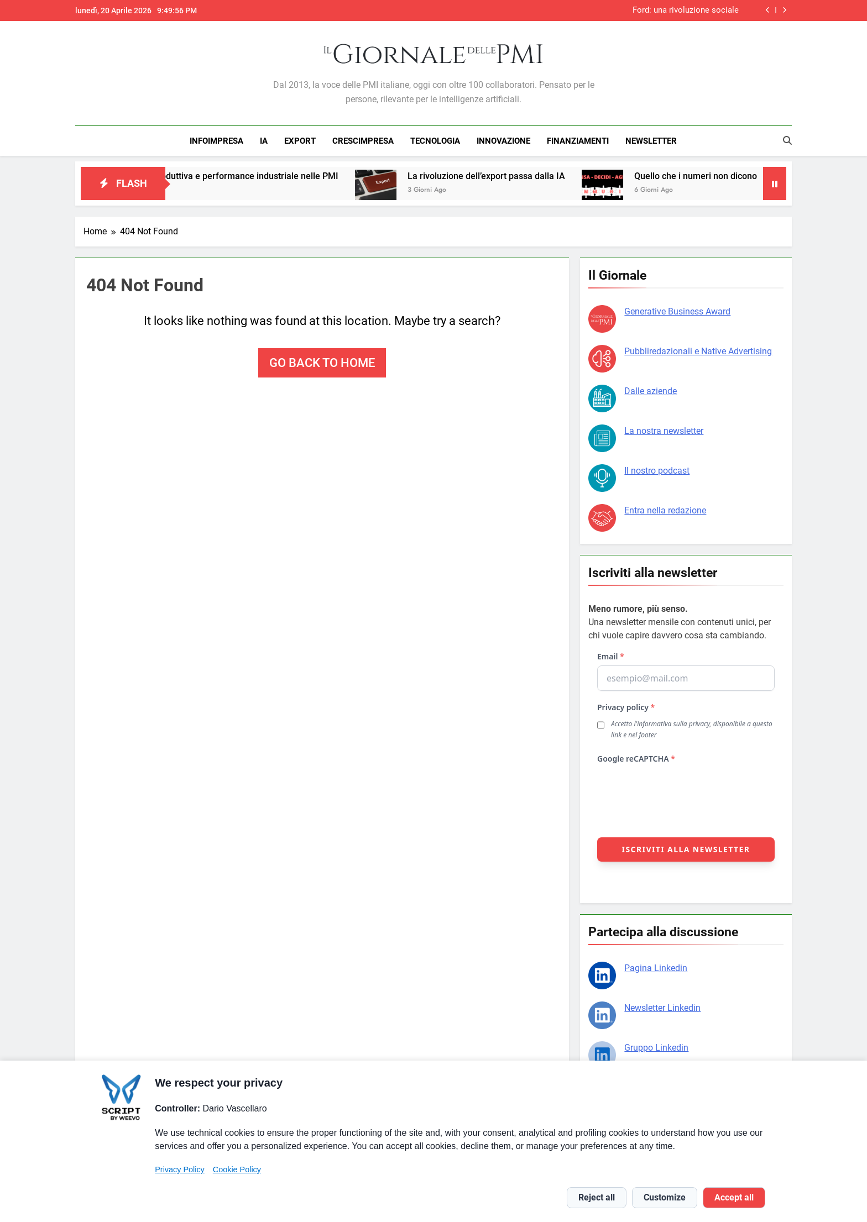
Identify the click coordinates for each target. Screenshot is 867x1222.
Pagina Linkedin (655, 968)
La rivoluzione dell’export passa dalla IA (503, 176)
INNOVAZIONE (503, 141)
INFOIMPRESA (216, 141)
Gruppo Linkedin (656, 1047)
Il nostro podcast (657, 470)
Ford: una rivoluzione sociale (686, 10)
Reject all (596, 1197)
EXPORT (300, 141)
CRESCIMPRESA (363, 141)
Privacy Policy (180, 1169)
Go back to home (322, 363)
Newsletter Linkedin (662, 1008)
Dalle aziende (650, 391)
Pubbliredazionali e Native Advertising (698, 351)
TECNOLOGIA (435, 141)
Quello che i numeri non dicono (712, 176)
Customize (665, 1197)
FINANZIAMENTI (578, 141)
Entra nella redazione (665, 510)
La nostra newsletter (663, 431)
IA (264, 141)
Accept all (734, 1197)
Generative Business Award (677, 311)
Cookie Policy (237, 1169)
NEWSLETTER (651, 141)
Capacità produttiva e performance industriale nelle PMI (244, 176)
